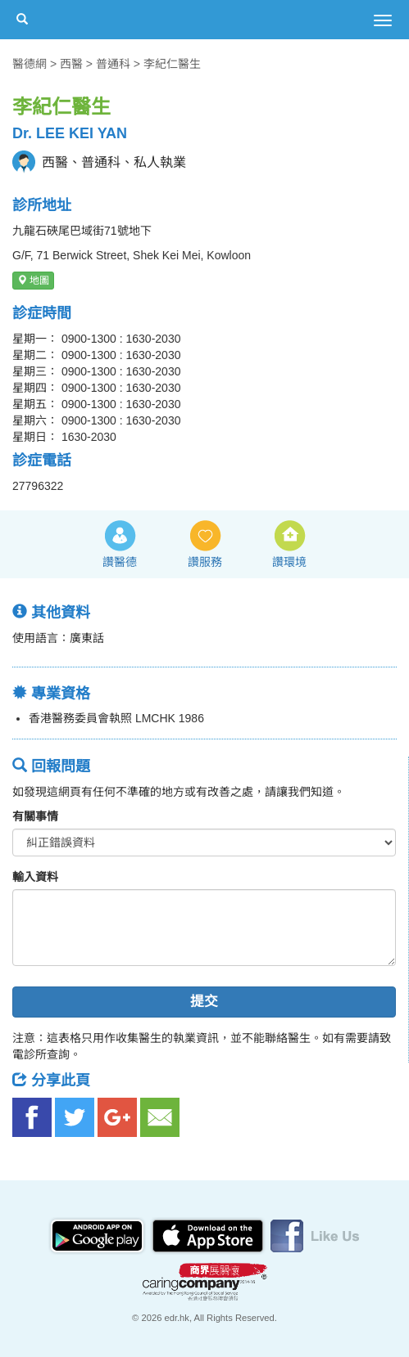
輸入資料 (35, 876)
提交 (204, 1001)
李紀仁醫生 (172, 63)
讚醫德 (119, 561)
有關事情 (35, 816)
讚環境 (289, 561)
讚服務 (205, 561)
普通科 (113, 63)
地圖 (33, 280)
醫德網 (29, 63)
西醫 (71, 63)
